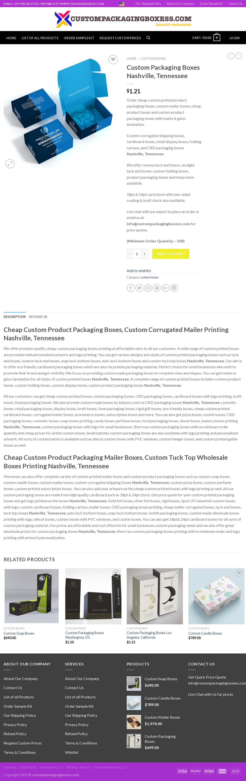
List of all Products (40, 38)
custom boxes (153, 58)
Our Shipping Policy (148, 3)
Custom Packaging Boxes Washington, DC (84, 635)
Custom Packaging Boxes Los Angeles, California (149, 635)
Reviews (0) (38, 317)
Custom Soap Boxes (19, 633)
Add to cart (170, 253)
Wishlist (71, 752)
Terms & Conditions (20, 752)
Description (15, 317)
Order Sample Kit (211, 3)
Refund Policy (15, 733)
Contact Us (235, 3)
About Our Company (180, 3)
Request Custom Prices (120, 38)
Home (11, 38)
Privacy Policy (15, 724)
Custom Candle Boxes (205, 633)
